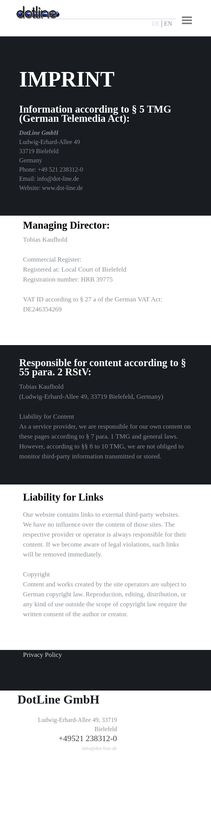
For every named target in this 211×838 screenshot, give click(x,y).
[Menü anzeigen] (187, 20)
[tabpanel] (164, 23)
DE (156, 23)
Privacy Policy (42, 654)
